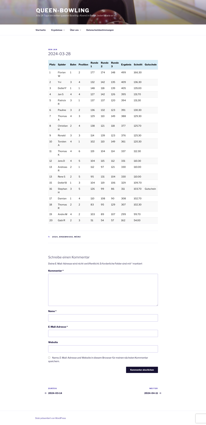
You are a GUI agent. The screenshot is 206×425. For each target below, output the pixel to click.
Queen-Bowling (62, 10)
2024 (55, 237)
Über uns (75, 30)
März (77, 237)
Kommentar (56, 270)
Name (52, 311)
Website (53, 342)
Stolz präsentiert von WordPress (50, 418)
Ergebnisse (58, 30)
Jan (55, 49)
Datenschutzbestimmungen (100, 30)
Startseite (41, 30)
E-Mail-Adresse (58, 326)
